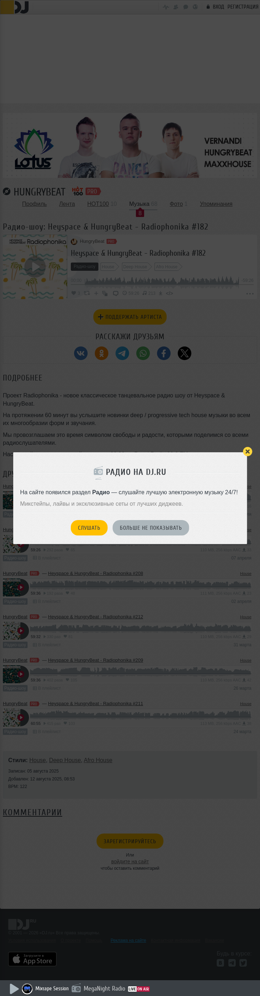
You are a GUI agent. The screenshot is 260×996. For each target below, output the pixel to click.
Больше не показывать (151, 528)
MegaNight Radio (104, 988)
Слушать (89, 528)
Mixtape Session (52, 989)
